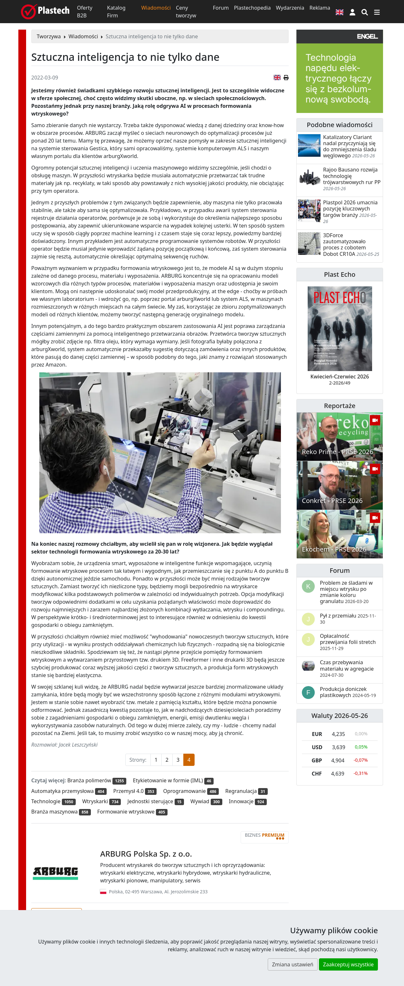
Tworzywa (49, 36)
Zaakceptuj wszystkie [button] (348, 964)
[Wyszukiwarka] (365, 11)
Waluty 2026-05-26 (340, 715)
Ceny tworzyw (186, 11)
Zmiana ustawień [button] (292, 964)
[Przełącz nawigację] (377, 11)
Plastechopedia (252, 7)
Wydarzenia (290, 7)
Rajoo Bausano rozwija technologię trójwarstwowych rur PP (352, 175)
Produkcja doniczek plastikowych (348, 692)
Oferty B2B (84, 11)
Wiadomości (156, 7)
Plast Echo (339, 274)
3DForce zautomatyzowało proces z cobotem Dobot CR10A (344, 244)
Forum (221, 7)
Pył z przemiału (348, 618)
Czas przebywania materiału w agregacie (347, 668)
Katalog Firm (116, 11)
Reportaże (339, 405)
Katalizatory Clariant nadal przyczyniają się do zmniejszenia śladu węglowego (349, 146)
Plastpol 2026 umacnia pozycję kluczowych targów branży (350, 208)
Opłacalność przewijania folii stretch (348, 641)
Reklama (319, 7)
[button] (352, 11)
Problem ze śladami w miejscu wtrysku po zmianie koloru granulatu (346, 592)
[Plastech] (45, 11)
